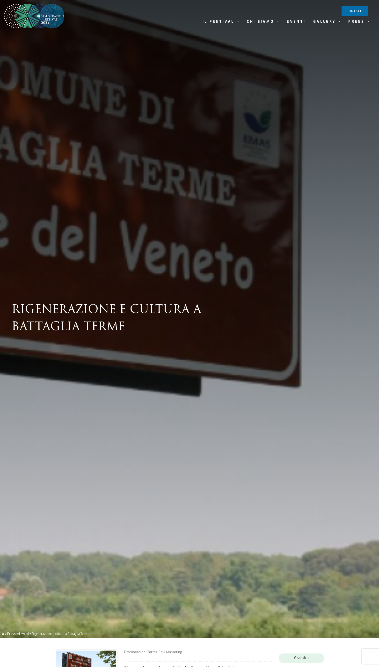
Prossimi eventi (18, 663)
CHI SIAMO (261, 21)
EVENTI (296, 21)
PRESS (357, 21)
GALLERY (325, 21)
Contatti (355, 11)
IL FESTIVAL (219, 21)
